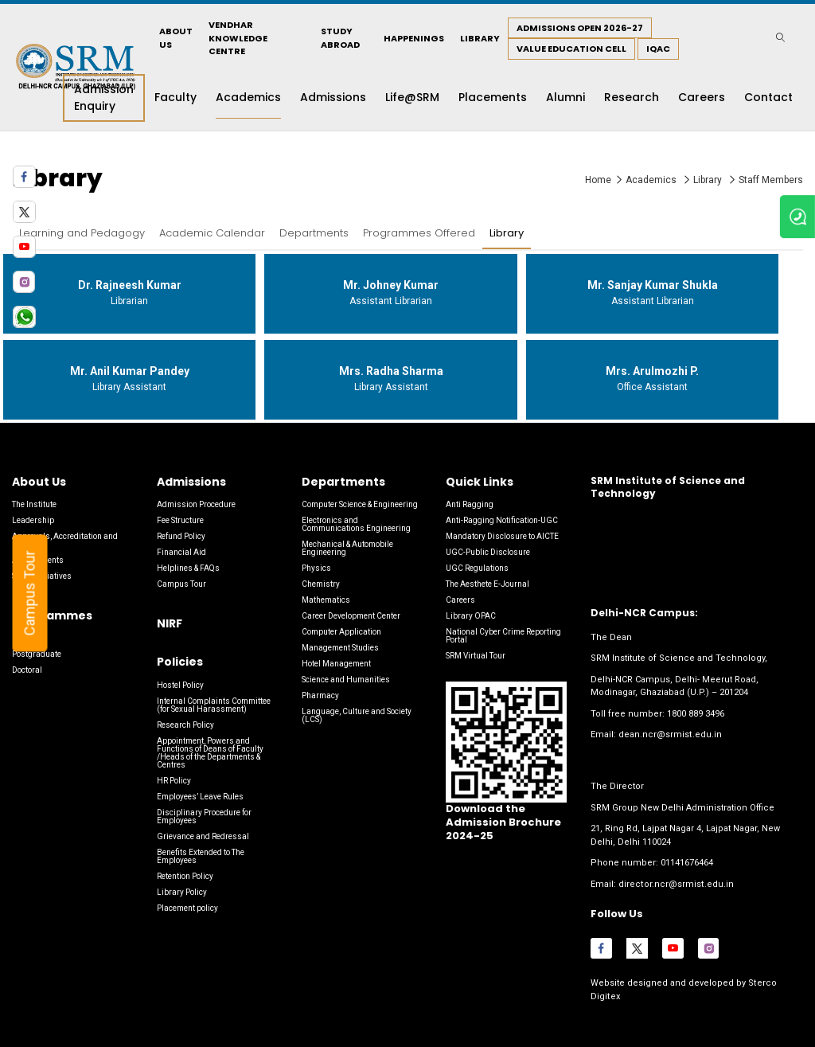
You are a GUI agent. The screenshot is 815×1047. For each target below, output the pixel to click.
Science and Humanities (346, 679)
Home (598, 180)
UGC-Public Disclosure (488, 552)
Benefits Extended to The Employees (200, 856)
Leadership (33, 520)
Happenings (414, 38)
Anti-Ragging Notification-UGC (502, 520)
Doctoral (27, 670)
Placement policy (187, 908)
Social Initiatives (42, 576)
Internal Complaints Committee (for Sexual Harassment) (214, 705)
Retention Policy (185, 876)
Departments (314, 232)
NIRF (169, 623)
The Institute (34, 504)
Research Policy (185, 725)
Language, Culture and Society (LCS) (356, 715)
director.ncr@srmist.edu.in (675, 883)
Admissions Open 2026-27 (580, 27)
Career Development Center (351, 615)
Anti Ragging (469, 504)
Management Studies (340, 647)
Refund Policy (181, 536)
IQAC (658, 48)
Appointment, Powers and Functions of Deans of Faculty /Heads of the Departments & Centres (210, 752)
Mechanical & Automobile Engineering (347, 548)
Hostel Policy (180, 685)
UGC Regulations (477, 568)
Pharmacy (320, 695)
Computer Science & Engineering (360, 504)
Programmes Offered (419, 232)
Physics (316, 568)
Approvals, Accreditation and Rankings (65, 540)
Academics (652, 180)
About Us (176, 38)
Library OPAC (471, 615)
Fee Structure (180, 520)
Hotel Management (336, 663)
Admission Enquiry (104, 97)
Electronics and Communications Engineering (356, 524)
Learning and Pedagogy (82, 232)
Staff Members (771, 180)
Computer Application (341, 631)
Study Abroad (340, 38)
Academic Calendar (212, 232)
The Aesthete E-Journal (487, 584)
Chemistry (321, 584)
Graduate (29, 638)
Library (480, 38)
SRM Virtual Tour (475, 655)
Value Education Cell (571, 48)
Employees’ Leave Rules (200, 796)
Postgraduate (36, 654)
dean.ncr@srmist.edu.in (669, 734)
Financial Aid (181, 552)
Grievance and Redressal (203, 836)
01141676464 (687, 863)
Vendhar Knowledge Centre (238, 37)
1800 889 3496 (695, 714)
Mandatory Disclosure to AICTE (502, 536)
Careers (460, 600)
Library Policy (182, 892)
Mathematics (326, 600)
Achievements (38, 560)
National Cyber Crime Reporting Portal (503, 635)
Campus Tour (36, 593)
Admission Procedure (196, 504)
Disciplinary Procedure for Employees (204, 816)
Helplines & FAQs (188, 568)
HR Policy (174, 780)
